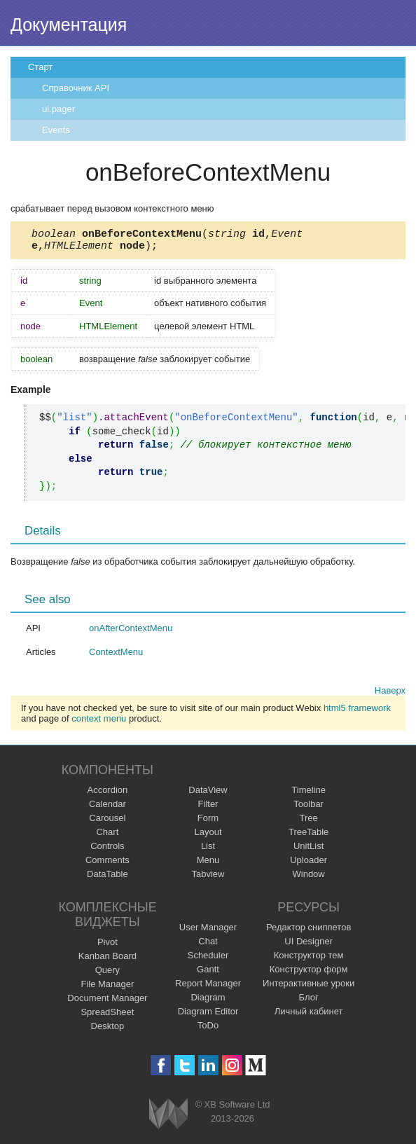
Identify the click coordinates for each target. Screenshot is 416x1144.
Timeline (308, 794)
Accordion (107, 794)
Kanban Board (107, 960)
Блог (309, 1001)
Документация (69, 24)
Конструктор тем (309, 959)
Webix (168, 1117)
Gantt (208, 973)
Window (309, 878)
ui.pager (58, 109)
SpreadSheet (107, 1016)
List (208, 850)
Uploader (308, 864)
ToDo (208, 1029)
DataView (207, 794)
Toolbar (308, 808)
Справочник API (75, 88)
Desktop (108, 1030)
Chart (107, 836)
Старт (40, 67)
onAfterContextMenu (130, 632)
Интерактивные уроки (308, 987)
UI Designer (308, 945)
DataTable (107, 878)
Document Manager (107, 1002)
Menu (208, 864)
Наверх (390, 694)
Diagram (207, 1001)
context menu (98, 722)
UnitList (308, 850)
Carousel (107, 822)
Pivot (107, 946)
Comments (107, 864)
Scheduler (208, 959)
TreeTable (308, 836)
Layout (207, 836)
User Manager (208, 931)
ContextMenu (116, 656)
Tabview (208, 878)
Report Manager (208, 987)
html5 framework (357, 712)
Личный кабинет (309, 1015)
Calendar (107, 808)
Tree (309, 822)
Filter (208, 808)
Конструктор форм (309, 973)
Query (107, 974)
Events (56, 130)
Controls (107, 850)
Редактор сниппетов (308, 931)
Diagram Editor (208, 1015)
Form (208, 822)
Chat (207, 945)
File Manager (107, 988)
